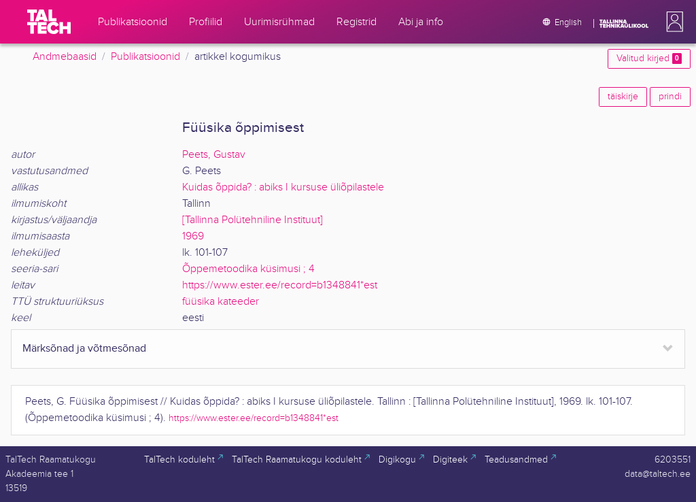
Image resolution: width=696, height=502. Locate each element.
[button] (672, 22)
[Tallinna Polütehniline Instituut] (252, 220)
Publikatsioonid (145, 56)
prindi (670, 96)
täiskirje (623, 96)
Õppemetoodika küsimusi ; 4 (248, 269)
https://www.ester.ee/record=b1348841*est (279, 285)
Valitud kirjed (649, 58)
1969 (193, 236)
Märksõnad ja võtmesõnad (84, 348)
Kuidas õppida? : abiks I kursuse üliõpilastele (283, 187)
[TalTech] (49, 22)
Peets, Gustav (213, 154)
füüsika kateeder (220, 301)
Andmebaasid (65, 56)
